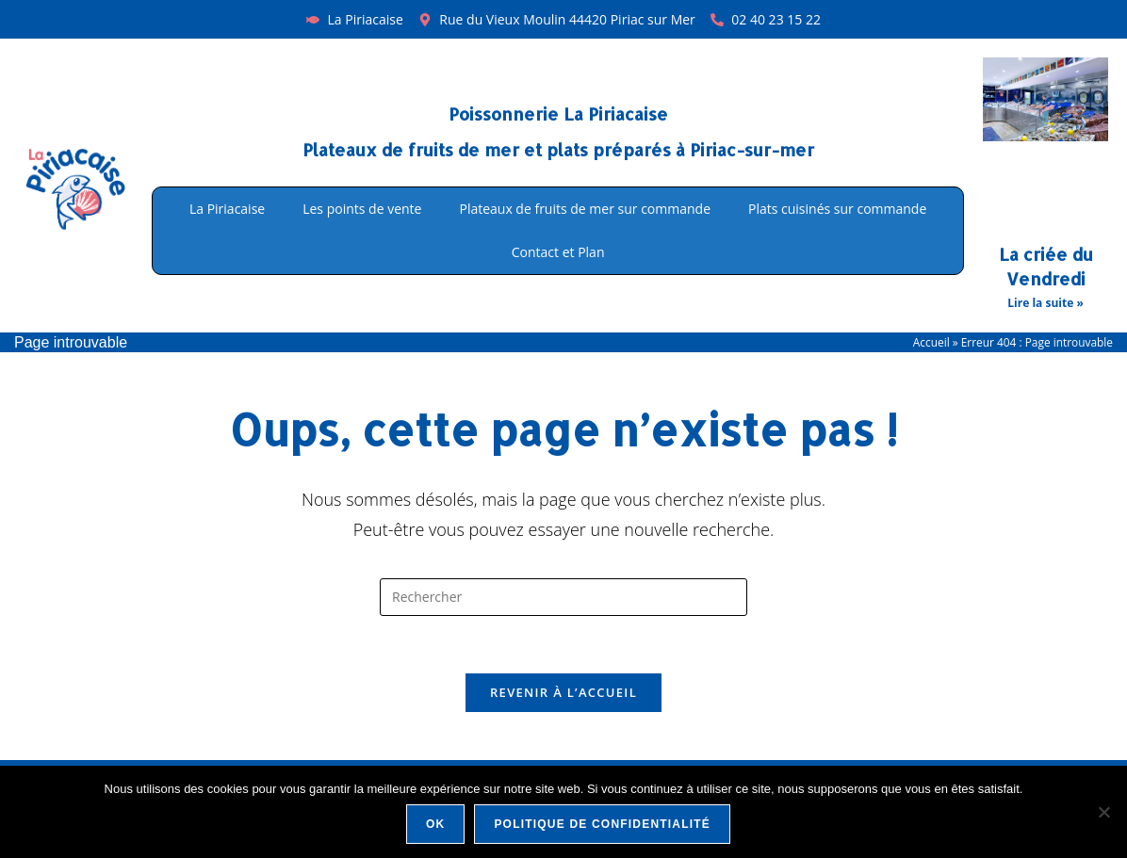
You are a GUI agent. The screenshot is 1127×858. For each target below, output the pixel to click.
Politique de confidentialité (602, 824)
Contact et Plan (558, 252)
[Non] (1103, 811)
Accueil (931, 341)
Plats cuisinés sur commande (837, 209)
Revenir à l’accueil (563, 692)
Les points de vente (361, 209)
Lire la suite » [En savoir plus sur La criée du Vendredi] (1045, 303)
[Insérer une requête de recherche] (563, 597)
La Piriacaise (227, 209)
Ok (435, 824)
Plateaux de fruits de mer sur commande (584, 209)
